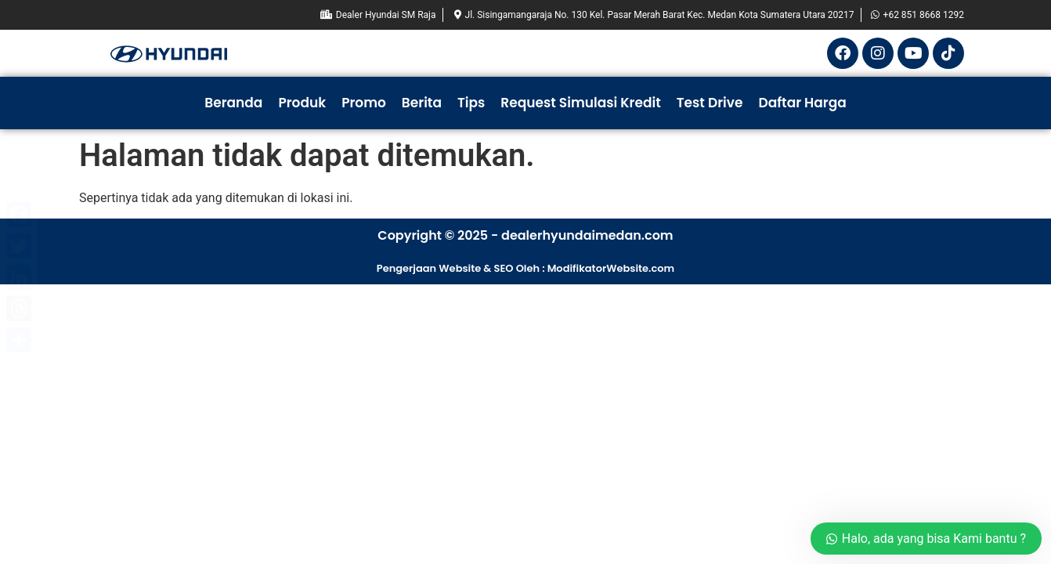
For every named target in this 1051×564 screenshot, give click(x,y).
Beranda (233, 102)
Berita (422, 102)
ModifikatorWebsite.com (611, 268)
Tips (471, 102)
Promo (363, 102)
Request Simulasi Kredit (580, 102)
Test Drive (710, 102)
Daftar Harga (802, 102)
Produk (302, 102)
